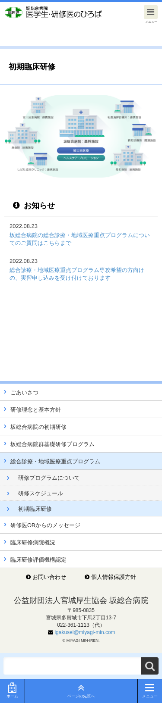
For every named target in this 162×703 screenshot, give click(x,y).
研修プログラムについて (49, 478)
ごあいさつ (24, 392)
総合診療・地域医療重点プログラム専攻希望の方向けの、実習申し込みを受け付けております (77, 274)
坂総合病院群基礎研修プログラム (52, 444)
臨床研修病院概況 (32, 542)
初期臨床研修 (35, 509)
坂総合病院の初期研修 (38, 427)
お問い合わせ (49, 577)
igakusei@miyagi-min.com (84, 632)
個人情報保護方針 (113, 577)
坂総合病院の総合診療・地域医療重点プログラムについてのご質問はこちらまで (80, 239)
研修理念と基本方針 (35, 409)
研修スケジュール (40, 493)
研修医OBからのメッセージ (45, 525)
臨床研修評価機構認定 (38, 559)
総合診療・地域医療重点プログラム (55, 461)
